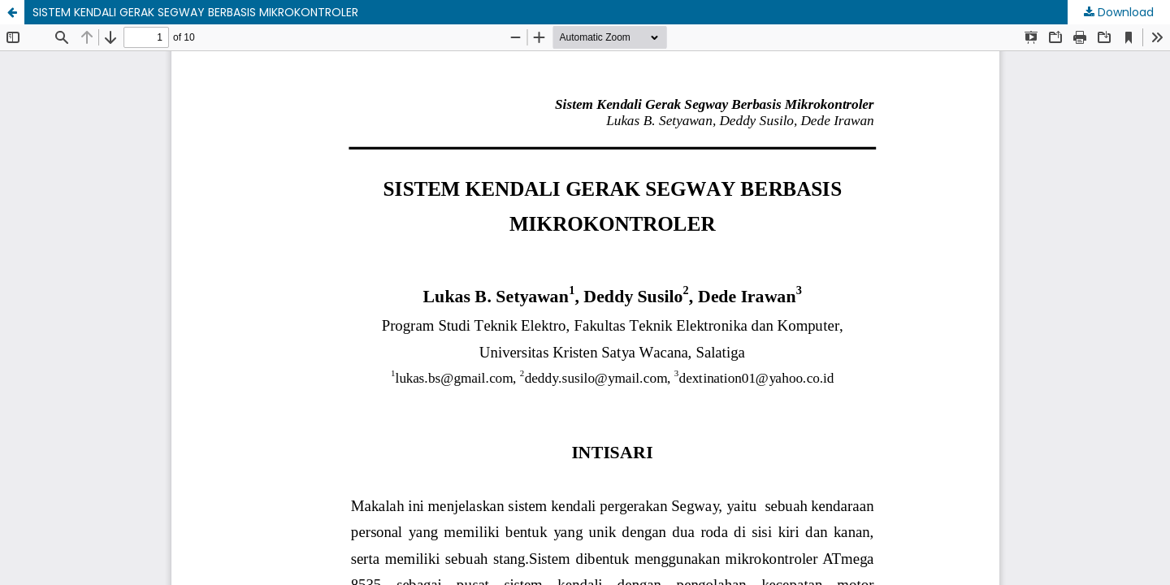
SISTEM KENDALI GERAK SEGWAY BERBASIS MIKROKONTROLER (195, 12)
